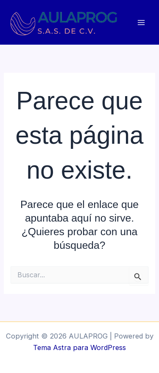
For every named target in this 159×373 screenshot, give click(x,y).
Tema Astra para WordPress (79, 347)
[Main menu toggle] (141, 22)
